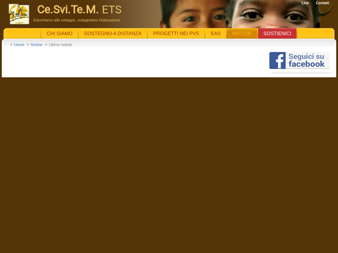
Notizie (37, 45)
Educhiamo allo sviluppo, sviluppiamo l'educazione (76, 20)
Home (19, 45)
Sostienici (277, 33)
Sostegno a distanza (113, 33)
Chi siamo (60, 33)
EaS (216, 33)
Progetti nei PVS (176, 33)
